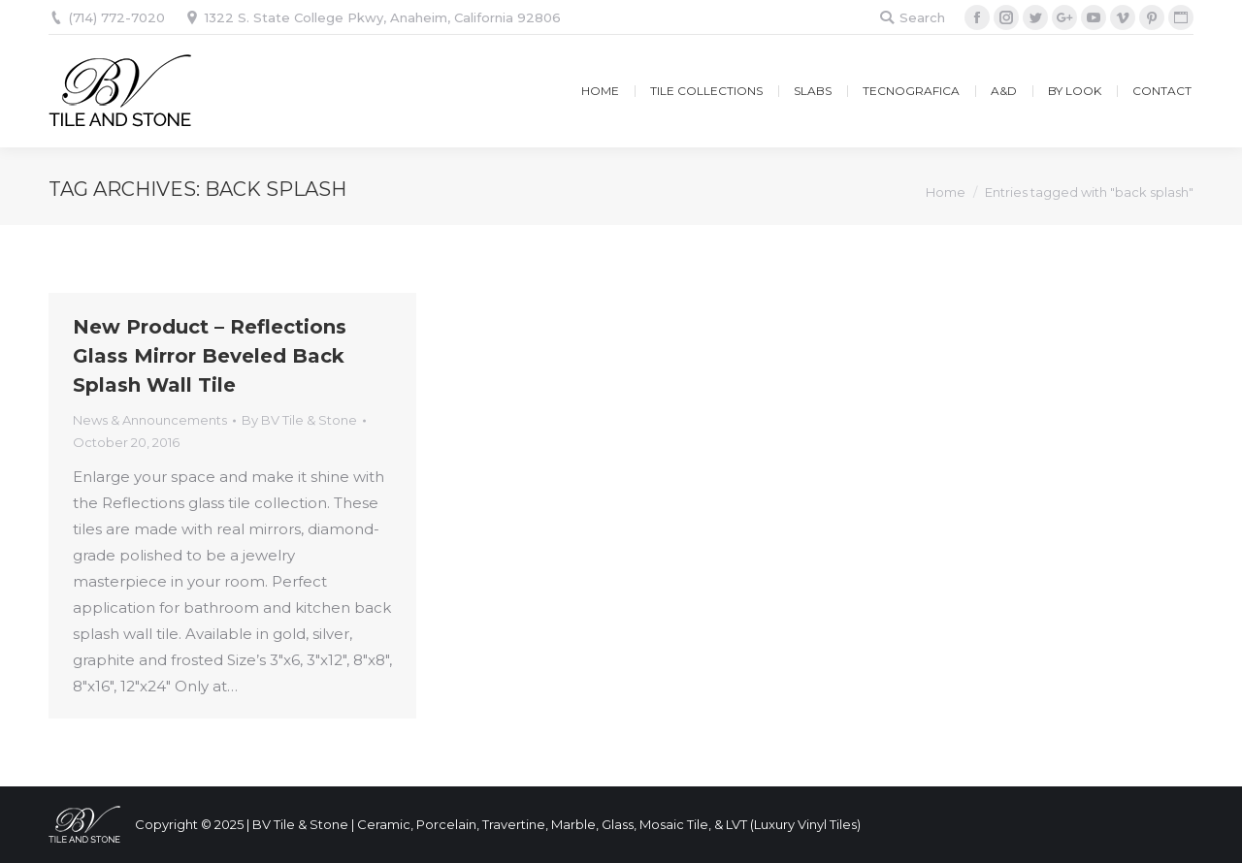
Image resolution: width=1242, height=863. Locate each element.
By (299, 420)
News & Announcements (150, 420)
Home (945, 192)
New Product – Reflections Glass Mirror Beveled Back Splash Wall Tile (209, 356)
